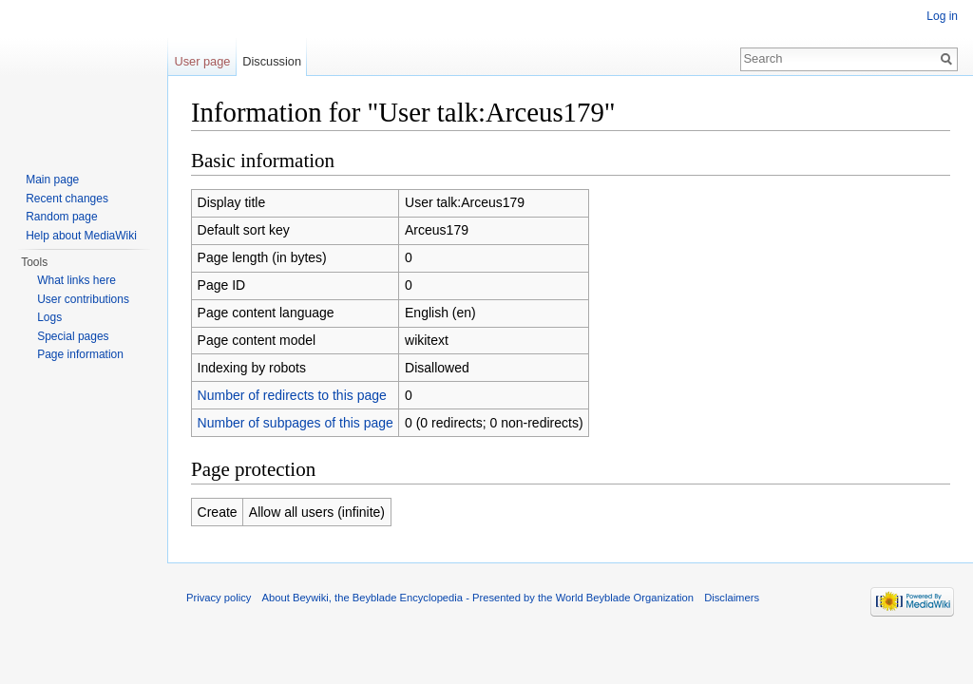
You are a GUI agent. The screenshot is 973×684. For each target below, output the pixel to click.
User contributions (83, 299)
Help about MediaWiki (81, 235)
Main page (52, 179)
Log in (942, 16)
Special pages (72, 336)
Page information (80, 354)
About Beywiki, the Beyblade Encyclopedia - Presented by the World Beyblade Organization (478, 597)
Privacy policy (218, 597)
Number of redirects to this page (292, 395)
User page (202, 61)
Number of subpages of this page (295, 422)
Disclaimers (731, 597)
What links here (76, 280)
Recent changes (67, 198)
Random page (61, 216)
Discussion (271, 61)
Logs (49, 317)
